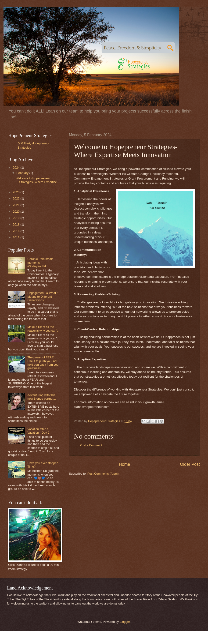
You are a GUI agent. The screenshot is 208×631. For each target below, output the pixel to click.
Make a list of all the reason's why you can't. (42, 328)
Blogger (125, 621)
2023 (16, 192)
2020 (16, 211)
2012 (16, 237)
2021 (16, 205)
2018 (16, 224)
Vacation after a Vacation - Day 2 (38, 430)
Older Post (190, 464)
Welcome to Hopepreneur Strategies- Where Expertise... (37, 180)
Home (124, 464)
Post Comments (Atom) (103, 473)
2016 (16, 231)
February (22, 173)
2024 (16, 167)
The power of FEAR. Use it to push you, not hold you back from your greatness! (43, 363)
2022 (16, 198)
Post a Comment (91, 445)
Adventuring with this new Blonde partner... (41, 396)
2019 (16, 218)
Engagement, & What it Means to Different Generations (42, 296)
